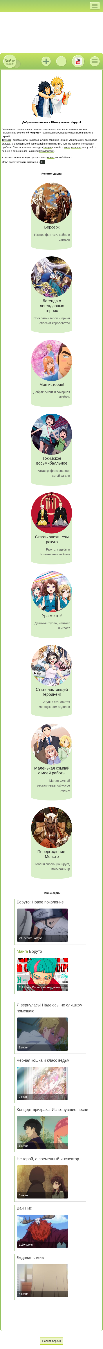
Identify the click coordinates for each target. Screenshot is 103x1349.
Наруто (47, 147)
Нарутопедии (46, 151)
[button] (95, 5)
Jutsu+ (46, 61)
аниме (50, 157)
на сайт (9, 62)
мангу (67, 147)
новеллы (76, 147)
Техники (6, 140)
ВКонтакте (61, 61)
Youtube (78, 61)
